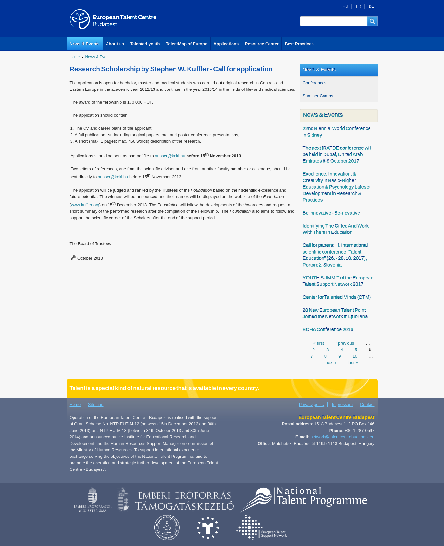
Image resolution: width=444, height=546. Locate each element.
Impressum (342, 404)
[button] (372, 21)
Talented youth (145, 44)
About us (115, 44)
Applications (226, 44)
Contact (367, 404)
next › (330, 362)
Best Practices (299, 44)
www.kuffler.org (85, 204)
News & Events (85, 44)
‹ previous (345, 342)
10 (354, 355)
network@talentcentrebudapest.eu (342, 436)
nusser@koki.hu (170, 155)
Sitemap (96, 404)
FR (358, 6)
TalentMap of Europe (187, 44)
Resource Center (262, 44)
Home (75, 57)
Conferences (315, 82)
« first (318, 342)
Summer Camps (318, 95)
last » (353, 362)
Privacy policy (311, 404)
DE (371, 6)
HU (345, 6)
